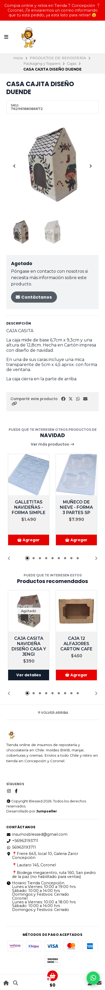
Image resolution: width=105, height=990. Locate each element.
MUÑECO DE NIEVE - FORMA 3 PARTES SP (76, 507)
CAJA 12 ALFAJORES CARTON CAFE (76, 643)
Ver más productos (53, 444)
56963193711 (21, 847)
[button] (14, 403)
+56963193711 (22, 841)
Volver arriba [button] (52, 712)
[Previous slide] (14, 166)
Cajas (71, 63)
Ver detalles (28, 675)
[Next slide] (90, 166)
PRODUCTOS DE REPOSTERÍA (58, 58)
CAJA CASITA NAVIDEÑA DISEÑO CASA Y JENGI (29, 646)
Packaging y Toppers (41, 63)
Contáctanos (33, 297)
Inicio (18, 58)
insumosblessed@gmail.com (36, 834)
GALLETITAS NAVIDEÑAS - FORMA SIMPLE (28, 507)
